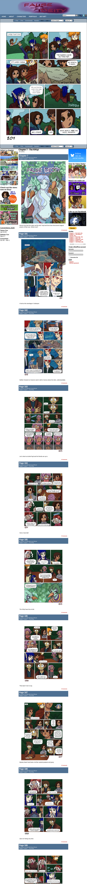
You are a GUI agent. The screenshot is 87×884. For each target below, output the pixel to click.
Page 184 (23, 463)
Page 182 (23, 310)
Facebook (81, 15)
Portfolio (33, 16)
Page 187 (23, 692)
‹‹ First (16, 20)
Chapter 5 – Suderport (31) (76, 239)
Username (71, 249)
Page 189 (23, 845)
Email (86, 15)
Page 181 (23, 233)
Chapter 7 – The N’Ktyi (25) (76, 242)
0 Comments (64, 230)
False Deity (43, 6)
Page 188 (23, 769)
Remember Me (73, 257)
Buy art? (43, 16)
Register (71, 261)
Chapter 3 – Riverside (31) (76, 237)
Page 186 (23, 616)
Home (4, 16)
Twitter (83, 15)
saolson (22, 157)
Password (71, 253)
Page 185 (23, 539)
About (11, 16)
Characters (21, 16)
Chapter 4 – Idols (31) (74, 238)
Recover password (74, 263)
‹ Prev (21, 20)
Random (36, 20)
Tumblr (79, 15)
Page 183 (23, 386)
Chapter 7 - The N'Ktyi (28, 159)
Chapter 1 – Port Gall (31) (75, 233)
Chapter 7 (23, 156)
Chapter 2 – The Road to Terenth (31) (75, 235)
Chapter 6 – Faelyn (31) (75, 240)
